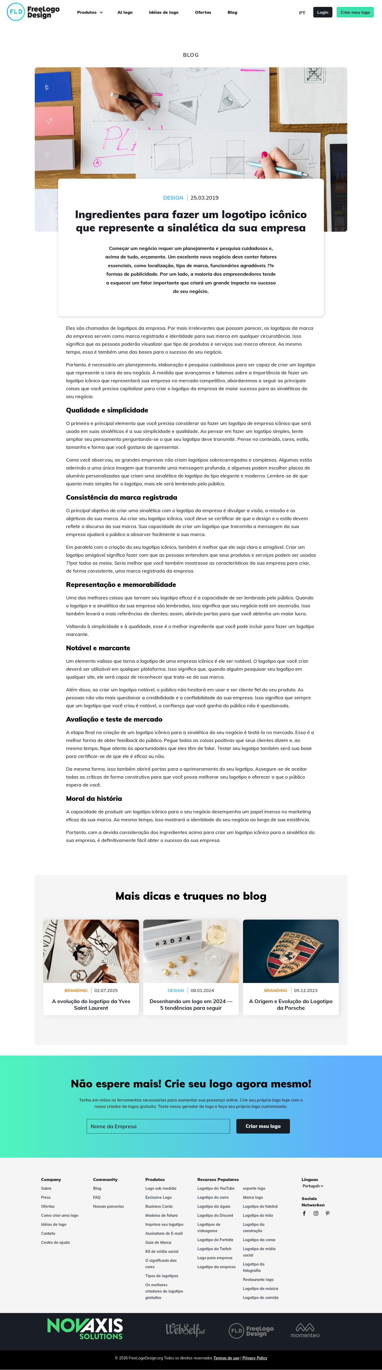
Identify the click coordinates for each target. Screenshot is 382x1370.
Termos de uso (226, 1358)
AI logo (125, 12)
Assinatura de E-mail (164, 1233)
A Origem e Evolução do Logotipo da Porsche (291, 922)
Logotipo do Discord (215, 1215)
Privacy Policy (254, 1358)
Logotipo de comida (261, 1297)
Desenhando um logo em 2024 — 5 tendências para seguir (191, 926)
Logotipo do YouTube (216, 1188)
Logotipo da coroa (259, 1239)
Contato (48, 1233)
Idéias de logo (164, 12)
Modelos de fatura (161, 1215)
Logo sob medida (160, 1188)
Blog (232, 12)
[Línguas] (313, 1186)
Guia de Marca (158, 1242)
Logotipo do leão (258, 1215)
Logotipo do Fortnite (215, 1239)
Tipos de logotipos (161, 1276)
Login (322, 12)
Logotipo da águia (213, 1206)
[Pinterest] (330, 1214)
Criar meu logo (355, 12)
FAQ (97, 1197)
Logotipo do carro (213, 1197)
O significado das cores (161, 1263)
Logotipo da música (260, 1288)
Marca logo (253, 1197)
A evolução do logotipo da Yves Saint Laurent (91, 922)
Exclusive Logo (158, 1197)
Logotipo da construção (253, 1227)
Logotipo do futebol (260, 1206)
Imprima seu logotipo (164, 1224)
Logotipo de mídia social (259, 1252)
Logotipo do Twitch (214, 1248)
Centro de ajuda (55, 1242)
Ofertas (203, 12)
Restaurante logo (258, 1279)
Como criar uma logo (59, 1215)
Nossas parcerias (108, 1206)
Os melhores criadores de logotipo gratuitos (164, 1291)
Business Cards (159, 1206)
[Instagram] (318, 1214)
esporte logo (254, 1188)
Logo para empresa (214, 1257)
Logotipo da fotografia (253, 1267)
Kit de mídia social (162, 1251)
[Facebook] (307, 1214)
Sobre (46, 1188)
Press (46, 1197)
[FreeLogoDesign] (43, 12)
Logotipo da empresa (216, 1266)
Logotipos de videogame (208, 1227)
